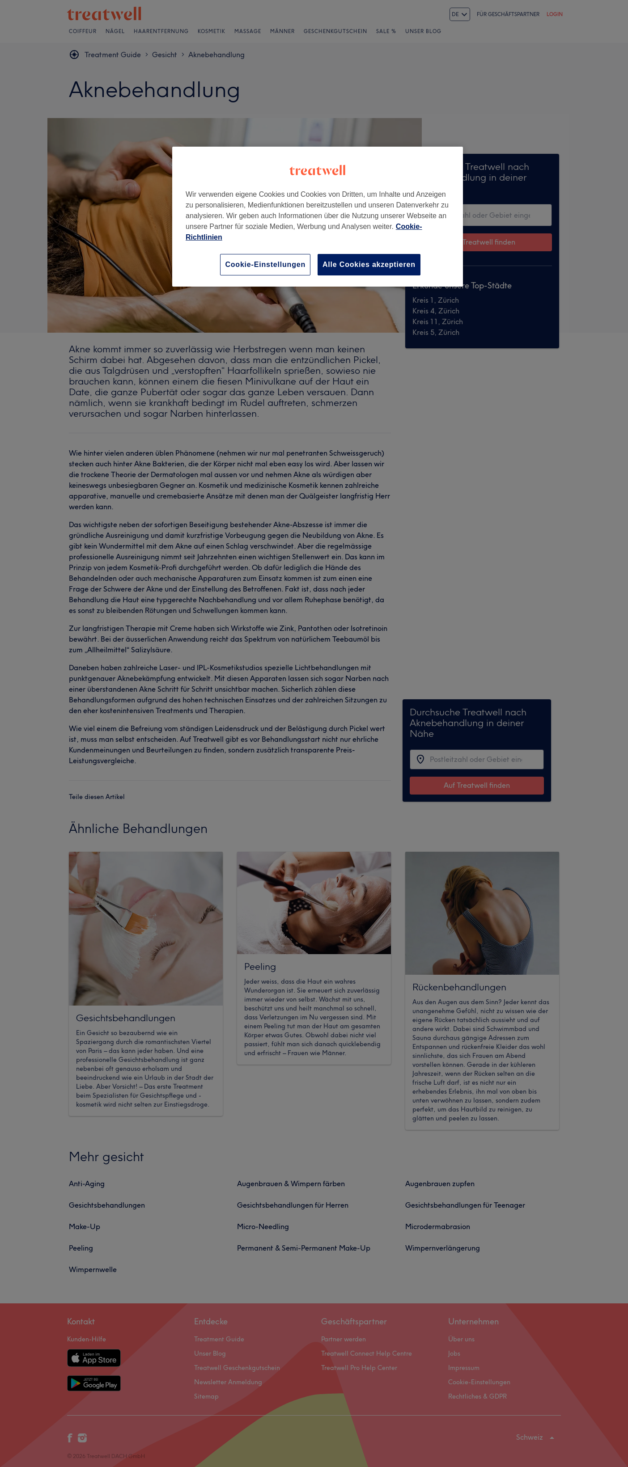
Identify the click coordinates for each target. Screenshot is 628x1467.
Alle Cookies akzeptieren (369, 264)
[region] (317, 217)
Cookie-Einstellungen (265, 264)
